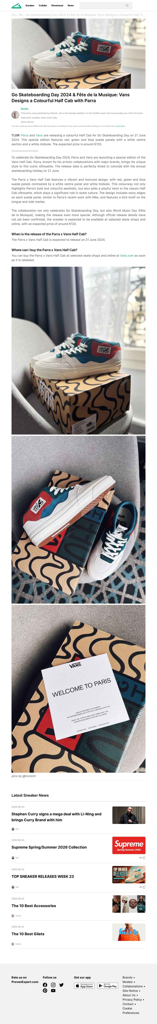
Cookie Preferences (131, 1011)
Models (128, 982)
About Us (129, 995)
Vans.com (127, 255)
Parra (25, 135)
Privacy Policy (132, 999)
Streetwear (57, 5)
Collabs (43, 5)
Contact (128, 1004)
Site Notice (130, 991)
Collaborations (133, 986)
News (71, 5)
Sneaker (30, 5)
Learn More (120, 126)
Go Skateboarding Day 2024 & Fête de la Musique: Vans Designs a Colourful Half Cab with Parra (85, 15)
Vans (39, 135)
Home (15, 15)
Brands (127, 977)
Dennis (24, 108)
